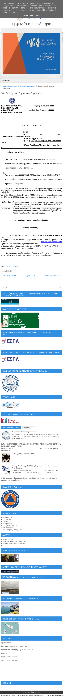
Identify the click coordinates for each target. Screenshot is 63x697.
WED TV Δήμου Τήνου (9, 660)
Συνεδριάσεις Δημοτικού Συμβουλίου (21, 86)
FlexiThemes (11, 695)
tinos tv (4, 653)
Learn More (28, 16)
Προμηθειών (7, 523)
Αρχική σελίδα (30, 276)
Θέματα (26, 427)
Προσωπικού (8, 517)
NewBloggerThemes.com (37, 695)
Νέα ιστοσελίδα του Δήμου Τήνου (24, 432)
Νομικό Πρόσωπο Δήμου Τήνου (14, 543)
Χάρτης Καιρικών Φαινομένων (11, 657)
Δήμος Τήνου (8, 539)
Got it (38, 16)
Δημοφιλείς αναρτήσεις (11, 427)
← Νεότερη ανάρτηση (8, 276)
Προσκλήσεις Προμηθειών (12, 530)
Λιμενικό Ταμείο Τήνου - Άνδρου (14, 541)
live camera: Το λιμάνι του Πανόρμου (14, 646)
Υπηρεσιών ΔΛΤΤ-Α (10, 526)
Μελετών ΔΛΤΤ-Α (9, 528)
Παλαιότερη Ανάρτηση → (53, 276)
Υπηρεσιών (7, 519)
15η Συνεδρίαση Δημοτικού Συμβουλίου (22, 93)
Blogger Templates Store (54, 695)
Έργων (5, 521)
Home (4, 86)
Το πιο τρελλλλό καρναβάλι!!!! (23, 454)
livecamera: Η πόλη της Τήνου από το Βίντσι (17, 650)
